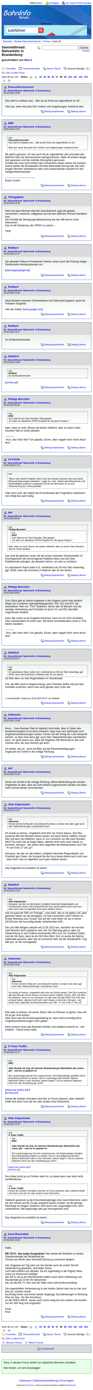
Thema (46, 41)
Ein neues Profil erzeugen (78, 3)
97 (57, 77)
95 (49, 77)
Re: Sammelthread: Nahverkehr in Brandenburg (27, 91)
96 (53, 77)
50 (3, 72)
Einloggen (54, 3)
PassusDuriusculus (21, 87)
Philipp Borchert (19, 399)
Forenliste (11, 68)
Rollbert (13, 247)
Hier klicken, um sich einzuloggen (22, 1368)
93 (40, 77)
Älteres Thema (36, 1342)
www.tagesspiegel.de (17, 270)
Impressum (25, 1380)
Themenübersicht (31, 68)
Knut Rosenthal (18, 1234)
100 (8, 72)
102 (80, 77)
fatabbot (13, 356)
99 (65, 77)
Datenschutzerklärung (45, 1380)
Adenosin (14, 714)
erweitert (86, 51)
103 (86, 77)
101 (75, 77)
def (10, 512)
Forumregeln (67, 1380)
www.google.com (33, 309)
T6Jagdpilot (16, 197)
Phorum (30, 1385)
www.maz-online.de (16, 1090)
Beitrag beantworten (54, 111)
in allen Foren (18, 72)
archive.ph (11, 382)
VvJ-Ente (14, 459)
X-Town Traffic (17, 1046)
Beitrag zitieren (78, 111)
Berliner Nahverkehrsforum (27, 41)
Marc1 (28, 60)
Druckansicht (47, 1348)
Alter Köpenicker (19, 804)
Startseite (7, 41)
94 (44, 77)
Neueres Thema (14, 1342)
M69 (10, 123)
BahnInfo (72, 1385)
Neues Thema (54, 68)
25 (87, 68)
